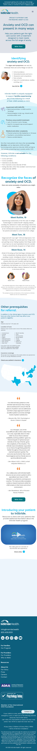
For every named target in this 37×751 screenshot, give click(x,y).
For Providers (6, 653)
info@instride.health (10, 629)
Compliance (24, 729)
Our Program (6, 648)
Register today (30, 4)
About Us (4, 667)
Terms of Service (15, 729)
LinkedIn (3, 638)
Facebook (7, 638)
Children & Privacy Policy (21, 727)
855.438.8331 (7, 632)
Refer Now (18, 46)
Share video (18, 552)
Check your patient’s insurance (11, 360)
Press (3, 672)
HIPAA (31, 727)
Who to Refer (6, 658)
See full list (15, 86)
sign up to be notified (13, 347)
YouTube (20, 638)
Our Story (4, 669)
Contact (4, 677)
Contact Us (28, 711)
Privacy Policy (8, 727)
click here (19, 739)
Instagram (11, 638)
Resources (5, 662)
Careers (4, 674)
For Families (5, 645)
